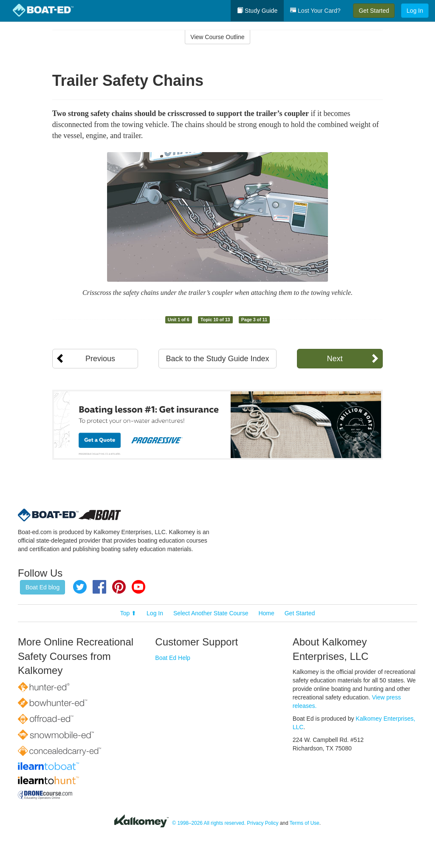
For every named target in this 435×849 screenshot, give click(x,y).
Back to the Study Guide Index (217, 358)
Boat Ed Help (172, 657)
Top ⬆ (128, 613)
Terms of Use (304, 823)
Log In (415, 10)
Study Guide (257, 10)
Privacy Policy (262, 823)
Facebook (99, 587)
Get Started (374, 10)
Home (266, 613)
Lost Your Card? (315, 10)
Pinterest (119, 587)
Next (334, 358)
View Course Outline (217, 37)
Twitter (80, 587)
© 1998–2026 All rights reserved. (209, 823)
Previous (100, 358)
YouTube (138, 587)
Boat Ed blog (42, 587)
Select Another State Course (211, 613)
